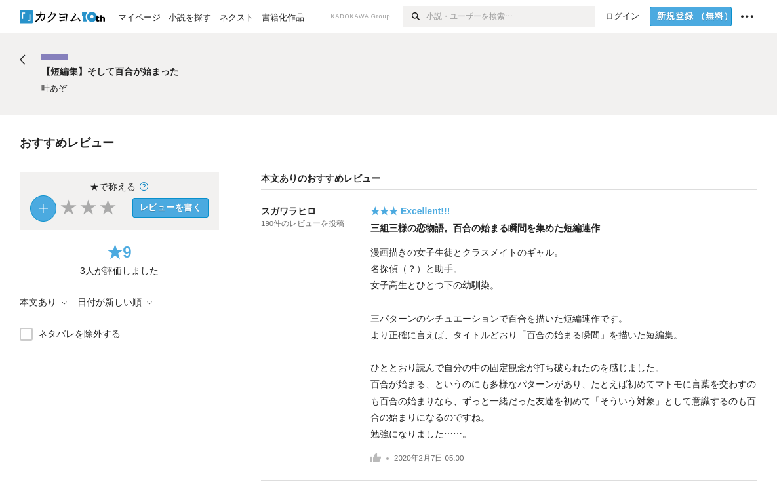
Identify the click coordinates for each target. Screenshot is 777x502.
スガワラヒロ (288, 211)
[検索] (414, 16)
